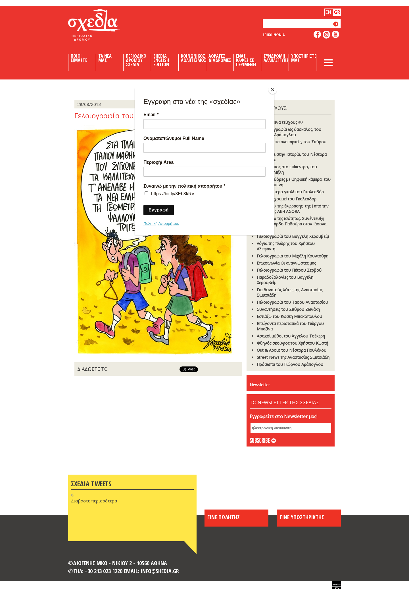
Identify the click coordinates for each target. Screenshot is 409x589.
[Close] (272, 89)
